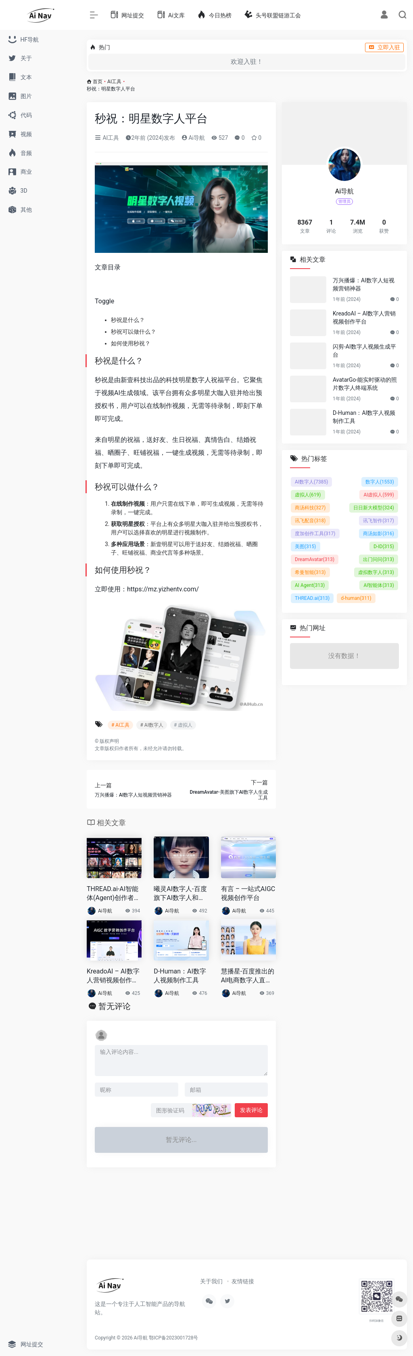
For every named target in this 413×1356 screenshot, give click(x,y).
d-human (356, 598)
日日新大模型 (373, 508)
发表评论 (251, 1110)
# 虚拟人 (183, 725)
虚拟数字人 (376, 572)
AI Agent (310, 585)
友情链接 (243, 1281)
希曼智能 (310, 572)
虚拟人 (308, 495)
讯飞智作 (378, 520)
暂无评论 (114, 1006)
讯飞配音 (310, 520)
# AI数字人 (151, 725)
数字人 (379, 482)
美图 (305, 546)
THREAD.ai (312, 598)
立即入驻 (384, 47)
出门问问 (378, 559)
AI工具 (114, 81)
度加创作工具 (315, 533)
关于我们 (211, 1281)
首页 (97, 81)
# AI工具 (120, 725)
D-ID (383, 546)
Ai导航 (193, 138)
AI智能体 (378, 585)
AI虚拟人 (378, 495)
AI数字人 (311, 482)
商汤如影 (378, 533)
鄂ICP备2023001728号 (173, 1338)
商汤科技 (310, 508)
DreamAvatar (314, 559)
